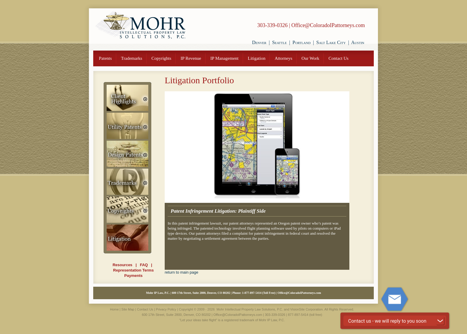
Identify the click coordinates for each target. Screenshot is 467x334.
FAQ (144, 265)
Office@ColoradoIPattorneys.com (328, 25)
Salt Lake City (331, 42)
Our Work (310, 58)
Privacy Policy (166, 309)
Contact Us (338, 58)
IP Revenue (190, 58)
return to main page (181, 272)
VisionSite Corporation (306, 309)
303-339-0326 (272, 25)
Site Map (128, 309)
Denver (259, 42)
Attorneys (283, 58)
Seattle (279, 42)
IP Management (224, 58)
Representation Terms (133, 270)
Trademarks (131, 58)
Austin (357, 42)
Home (114, 309)
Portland (301, 42)
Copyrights (161, 58)
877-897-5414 (253, 292)
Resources (122, 265)
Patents (105, 58)
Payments (133, 275)
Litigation (256, 58)
